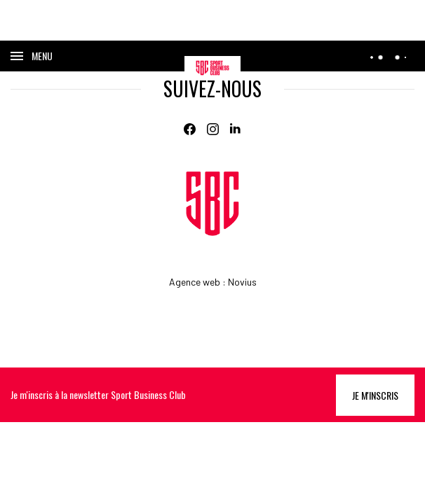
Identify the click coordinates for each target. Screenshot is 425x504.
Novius (242, 282)
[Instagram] (213, 129)
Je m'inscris (375, 395)
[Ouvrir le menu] (32, 56)
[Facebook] (190, 129)
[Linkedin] (236, 129)
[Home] (212, 203)
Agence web (194, 282)
